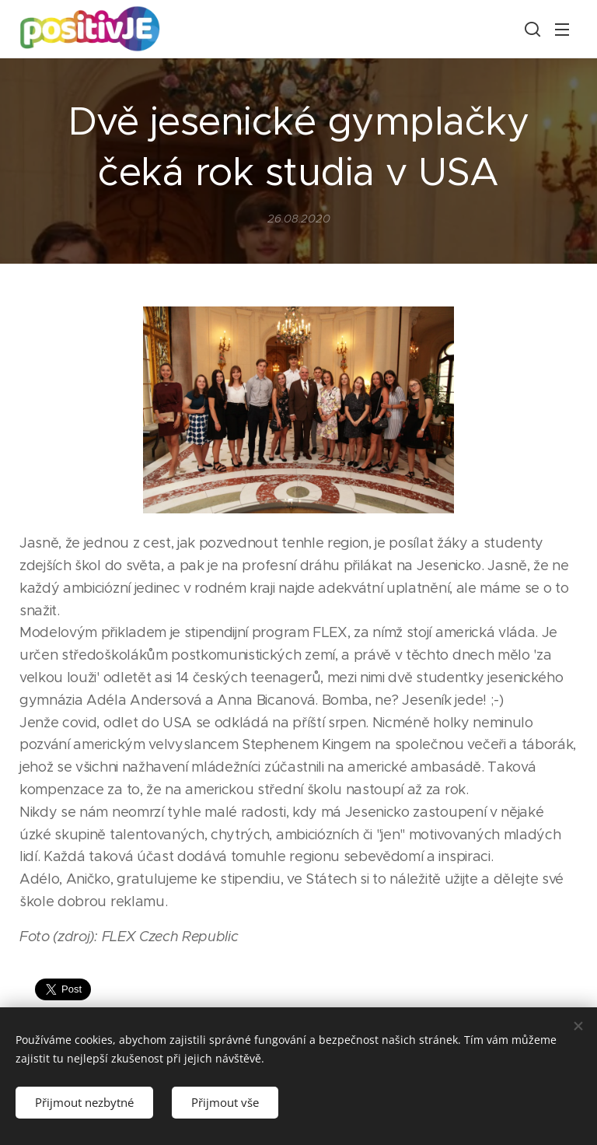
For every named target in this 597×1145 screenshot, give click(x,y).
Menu (562, 29)
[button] (530, 28)
